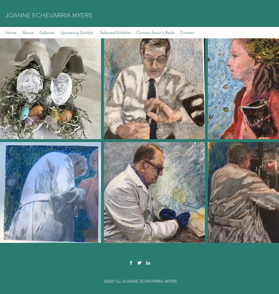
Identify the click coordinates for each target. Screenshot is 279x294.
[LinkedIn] (148, 263)
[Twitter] (139, 263)
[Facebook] (131, 263)
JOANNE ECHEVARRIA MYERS (49, 15)
